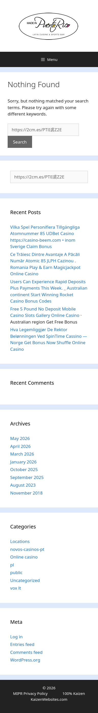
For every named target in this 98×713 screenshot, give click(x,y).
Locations (20, 541)
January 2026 (23, 462)
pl (12, 565)
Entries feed (22, 644)
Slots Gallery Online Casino (52, 315)
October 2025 (24, 469)
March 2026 (22, 454)
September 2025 (27, 477)
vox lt (15, 588)
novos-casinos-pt (27, 549)
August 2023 (23, 485)
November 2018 (26, 493)
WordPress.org (25, 660)
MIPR (17, 693)
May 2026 (20, 438)
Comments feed (26, 652)
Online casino (24, 557)
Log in (16, 637)
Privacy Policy (35, 693)
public (16, 572)
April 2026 (20, 446)
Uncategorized (25, 580)
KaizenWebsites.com (49, 699)
